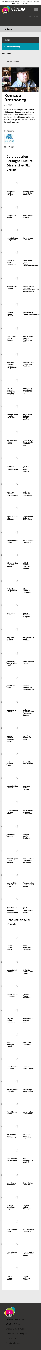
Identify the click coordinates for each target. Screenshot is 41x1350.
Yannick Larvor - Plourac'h (28, 1230)
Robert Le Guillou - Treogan (26, 788)
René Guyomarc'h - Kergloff (28, 1160)
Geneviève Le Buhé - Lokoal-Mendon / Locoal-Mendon (12, 909)
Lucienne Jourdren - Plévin (10, 763)
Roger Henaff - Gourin (12, 216)
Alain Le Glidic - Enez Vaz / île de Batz (12, 884)
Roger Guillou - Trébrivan (28, 1184)
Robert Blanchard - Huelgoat (27, 615)
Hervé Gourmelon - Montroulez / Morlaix (28, 909)
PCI (19, 3)
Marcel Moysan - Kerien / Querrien (12, 860)
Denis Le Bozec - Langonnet (12, 239)
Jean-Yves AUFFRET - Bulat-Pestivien (12, 494)
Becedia (18, 9)
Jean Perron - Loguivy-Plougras (11, 193)
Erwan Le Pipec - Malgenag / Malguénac (28, 860)
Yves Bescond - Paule (12, 1230)
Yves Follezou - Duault (12, 1253)
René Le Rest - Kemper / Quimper (12, 338)
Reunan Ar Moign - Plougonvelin (11, 262)
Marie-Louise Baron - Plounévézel (11, 1136)
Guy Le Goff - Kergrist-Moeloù (27, 1020)
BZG (30, 16)
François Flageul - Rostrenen (27, 996)
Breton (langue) (13, 61)
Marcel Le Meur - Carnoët (12, 1090)
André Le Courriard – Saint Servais (27, 494)
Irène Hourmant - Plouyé (11, 1044)
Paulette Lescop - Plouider (10, 314)
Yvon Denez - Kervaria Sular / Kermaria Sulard (28, 442)
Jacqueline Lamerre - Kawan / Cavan (12, 468)
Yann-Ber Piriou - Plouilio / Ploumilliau (12, 416)
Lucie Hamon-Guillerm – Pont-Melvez (28, 518)
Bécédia (36, 1)
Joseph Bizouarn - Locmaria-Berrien (10, 738)
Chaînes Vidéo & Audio (15, 1329)
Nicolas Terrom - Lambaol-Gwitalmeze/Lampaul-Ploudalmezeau (31, 289)
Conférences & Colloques (16, 1333)
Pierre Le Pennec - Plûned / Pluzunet (26, 468)
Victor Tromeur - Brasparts (28, 541)
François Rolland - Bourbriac (26, 836)
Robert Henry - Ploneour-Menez (12, 812)
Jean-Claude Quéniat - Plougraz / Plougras (27, 416)
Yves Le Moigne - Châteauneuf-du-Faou (28, 1254)
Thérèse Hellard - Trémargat (27, 1207)
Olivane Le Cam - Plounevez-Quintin (12, 564)
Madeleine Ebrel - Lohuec (28, 1068)
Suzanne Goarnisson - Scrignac (11, 1207)
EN (34, 16)
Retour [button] (8, 29)
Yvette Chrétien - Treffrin (10, 1278)
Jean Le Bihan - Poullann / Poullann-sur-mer (28, 339)
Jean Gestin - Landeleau (27, 1043)
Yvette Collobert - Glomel (27, 1278)
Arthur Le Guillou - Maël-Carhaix (28, 971)
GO (37, 16)
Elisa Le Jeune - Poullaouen (12, 995)
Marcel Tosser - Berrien (12, 1113)
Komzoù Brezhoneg (12, 47)
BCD (22, 1)
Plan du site (11, 1338)
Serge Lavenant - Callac (12, 541)
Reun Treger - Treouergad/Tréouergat (31, 313)
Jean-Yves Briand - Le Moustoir (27, 737)
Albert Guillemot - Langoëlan (27, 590)
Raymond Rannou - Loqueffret (27, 1136)
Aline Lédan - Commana (11, 614)
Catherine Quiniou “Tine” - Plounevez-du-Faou (28, 712)
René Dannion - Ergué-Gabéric (12, 1159)
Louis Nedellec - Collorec (12, 1068)
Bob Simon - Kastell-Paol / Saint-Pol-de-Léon (28, 390)
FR (27, 16)
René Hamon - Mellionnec (12, 1184)
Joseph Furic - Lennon (12, 711)
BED (14, 3)
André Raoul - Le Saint (28, 216)
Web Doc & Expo (13, 1324)
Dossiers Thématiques (15, 1319)
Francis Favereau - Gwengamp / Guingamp (11, 390)
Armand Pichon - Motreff (12, 787)
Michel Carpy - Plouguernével (12, 590)
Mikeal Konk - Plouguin (12, 287)
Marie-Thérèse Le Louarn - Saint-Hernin (28, 812)
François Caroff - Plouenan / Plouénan (28, 364)
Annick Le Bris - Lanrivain (12, 971)
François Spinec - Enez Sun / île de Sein (28, 884)
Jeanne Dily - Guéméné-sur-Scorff (12, 663)
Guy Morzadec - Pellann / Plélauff (12, 442)
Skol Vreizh (9, 147)
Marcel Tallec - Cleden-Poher (28, 1090)
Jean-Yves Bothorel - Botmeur (10, 639)
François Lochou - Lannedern (11, 1020)
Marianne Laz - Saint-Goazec (28, 1113)
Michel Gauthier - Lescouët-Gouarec (26, 565)
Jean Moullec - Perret (12, 687)
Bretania (25, 3)
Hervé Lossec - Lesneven (28, 239)
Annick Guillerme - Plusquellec (27, 947)
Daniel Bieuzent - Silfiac (28, 662)
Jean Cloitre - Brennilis (11, 835)
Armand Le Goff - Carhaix (28, 763)
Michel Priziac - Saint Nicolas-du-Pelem (28, 193)
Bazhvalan (29, 1)
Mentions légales (13, 1343)
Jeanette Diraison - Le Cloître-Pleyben (28, 687)
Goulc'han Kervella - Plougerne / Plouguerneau (12, 365)
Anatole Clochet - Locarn (10, 947)
